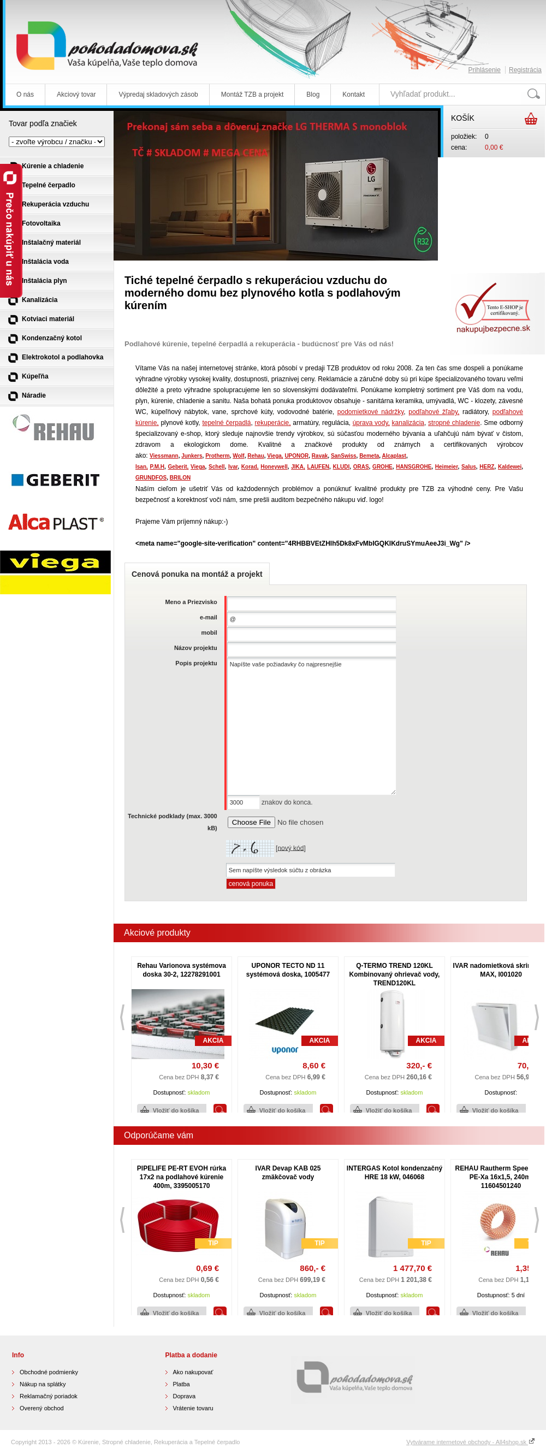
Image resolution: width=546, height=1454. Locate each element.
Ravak (320, 456)
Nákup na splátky (43, 1384)
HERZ (486, 467)
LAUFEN (318, 467)
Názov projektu (195, 648)
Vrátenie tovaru (193, 1408)
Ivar (233, 467)
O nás (25, 94)
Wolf (238, 456)
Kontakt (353, 94)
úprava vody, (371, 423)
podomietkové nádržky (370, 412)
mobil (209, 632)
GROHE (382, 467)
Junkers (191, 456)
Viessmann (164, 456)
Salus (468, 467)
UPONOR (296, 456)
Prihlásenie (484, 70)
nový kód (290, 848)
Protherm (217, 456)
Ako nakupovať (193, 1372)
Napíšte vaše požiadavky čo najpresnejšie (311, 726)
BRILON (180, 478)
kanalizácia (408, 423)
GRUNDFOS (151, 478)
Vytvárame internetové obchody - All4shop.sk (470, 1442)
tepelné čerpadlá (226, 423)
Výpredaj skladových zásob (158, 94)
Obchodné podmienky (49, 1372)
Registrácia (525, 70)
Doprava (184, 1396)
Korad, (250, 467)
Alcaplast (394, 456)
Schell (216, 467)
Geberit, (178, 467)
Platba (181, 1384)
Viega (198, 467)
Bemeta (369, 456)
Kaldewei (509, 467)
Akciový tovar (76, 94)
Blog (312, 94)
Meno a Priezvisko (191, 602)
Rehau (255, 456)
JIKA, (298, 467)
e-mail (208, 617)
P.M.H (157, 467)
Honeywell (273, 467)
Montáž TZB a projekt (252, 94)
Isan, (141, 467)
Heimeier (446, 467)
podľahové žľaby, (433, 412)
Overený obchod (42, 1408)
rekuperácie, (273, 423)
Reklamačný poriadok (49, 1396)
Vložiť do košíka (176, 1110)
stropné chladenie (454, 423)
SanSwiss (344, 456)
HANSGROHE (413, 467)
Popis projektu (196, 663)
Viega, (275, 456)
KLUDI (341, 467)
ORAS (361, 467)
